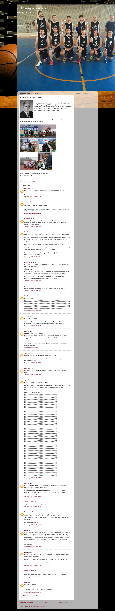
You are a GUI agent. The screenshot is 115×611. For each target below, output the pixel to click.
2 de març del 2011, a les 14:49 (32, 310)
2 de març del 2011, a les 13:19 (32, 213)
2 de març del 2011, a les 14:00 (32, 226)
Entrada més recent (27, 603)
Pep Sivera (27, 218)
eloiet (25, 201)
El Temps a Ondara (86, 96)
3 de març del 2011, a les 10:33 (32, 546)
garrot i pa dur (28, 262)
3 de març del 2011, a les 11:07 (32, 565)
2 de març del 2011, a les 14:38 (32, 290)
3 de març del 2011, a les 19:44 (32, 592)
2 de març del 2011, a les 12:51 (32, 196)
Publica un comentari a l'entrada (31, 595)
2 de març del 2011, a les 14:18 (32, 257)
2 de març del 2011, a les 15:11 (32, 347)
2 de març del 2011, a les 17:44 (32, 478)
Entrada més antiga (65, 603)
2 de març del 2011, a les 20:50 (32, 496)
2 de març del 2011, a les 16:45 (32, 374)
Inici (46, 603)
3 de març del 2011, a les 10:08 (32, 525)
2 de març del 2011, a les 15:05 (32, 325)
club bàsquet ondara (31, 8)
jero (25, 530)
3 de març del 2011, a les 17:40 (32, 577)
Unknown (27, 511)
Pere (25, 232)
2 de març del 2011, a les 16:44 (32, 362)
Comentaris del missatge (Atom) (37, 606)
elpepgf (26, 188)
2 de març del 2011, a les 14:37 (32, 280)
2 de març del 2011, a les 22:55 (32, 506)
